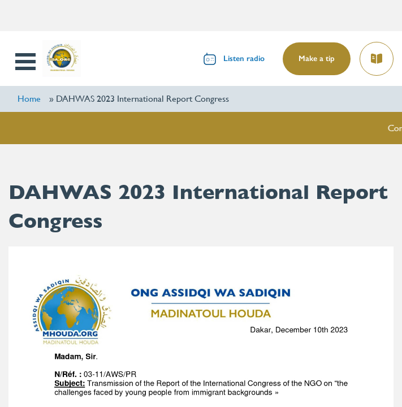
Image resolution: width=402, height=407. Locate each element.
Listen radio (244, 58)
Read (378, 55)
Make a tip (317, 58)
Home (29, 98)
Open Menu (26, 61)
